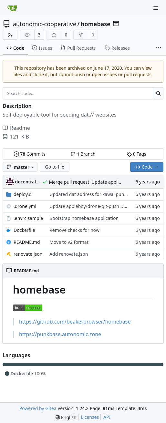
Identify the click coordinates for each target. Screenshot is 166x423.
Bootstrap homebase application (84, 218)
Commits (30, 154)
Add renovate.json (68, 254)
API (106, 417)
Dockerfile (24, 230)
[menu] (66, 417)
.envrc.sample (28, 218)
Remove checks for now (74, 230)
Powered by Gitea (38, 408)
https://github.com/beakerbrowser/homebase (74, 321)
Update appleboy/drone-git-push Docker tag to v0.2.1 (105, 206)
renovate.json (28, 254)
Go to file (54, 167)
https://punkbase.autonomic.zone (60, 334)
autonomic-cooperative (44, 24)
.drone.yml (25, 206)
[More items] (158, 48)
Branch (83, 154)
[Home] (12, 8)
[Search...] (158, 93)
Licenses (90, 417)
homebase (95, 24)
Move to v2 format (68, 242)
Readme (16, 128)
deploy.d (23, 194)
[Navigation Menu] (156, 8)
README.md (27, 242)
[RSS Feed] (10, 35)
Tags (136, 154)
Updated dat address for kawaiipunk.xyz (92, 194)
